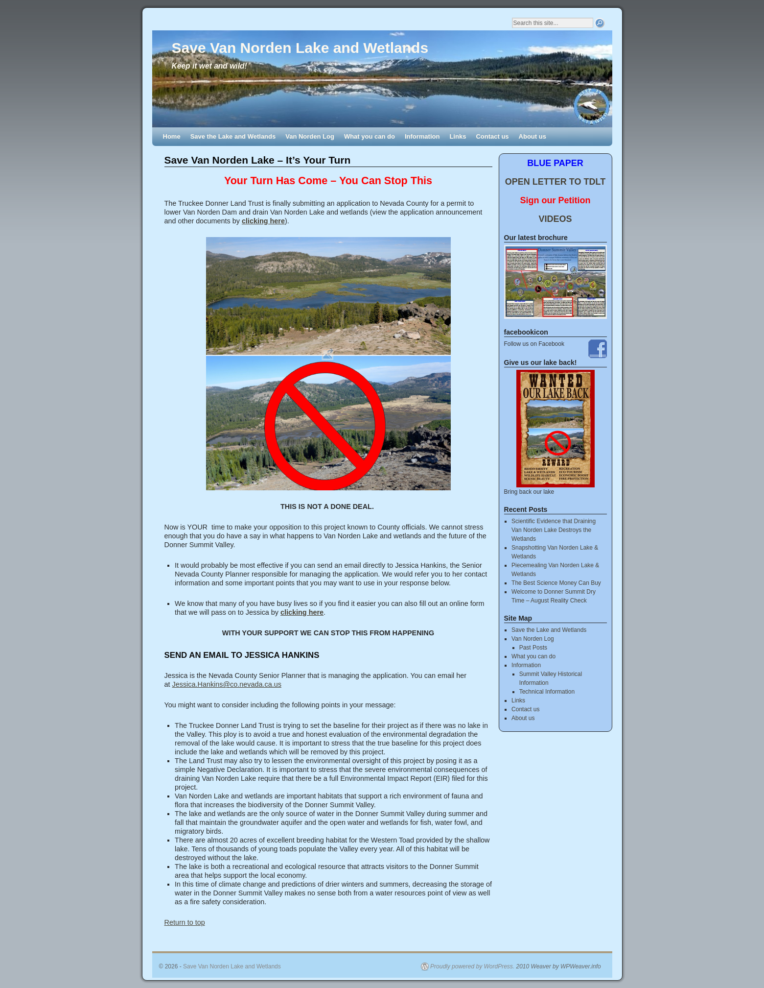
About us (532, 136)
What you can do (369, 136)
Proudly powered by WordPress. (472, 966)
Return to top (184, 922)
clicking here (263, 221)
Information (422, 136)
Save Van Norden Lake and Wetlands (300, 48)
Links (457, 136)
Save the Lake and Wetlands (233, 136)
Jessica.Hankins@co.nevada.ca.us (226, 684)
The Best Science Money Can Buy (556, 582)
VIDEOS (555, 219)
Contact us (492, 136)
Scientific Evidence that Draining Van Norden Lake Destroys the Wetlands (553, 530)
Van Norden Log (309, 136)
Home (172, 136)
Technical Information (547, 691)
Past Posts (533, 647)
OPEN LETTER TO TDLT (555, 182)
